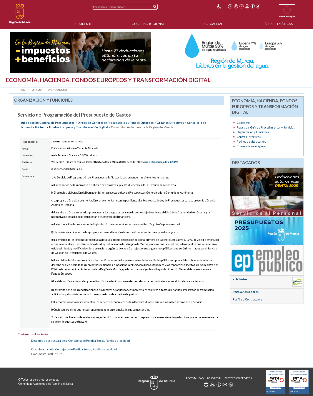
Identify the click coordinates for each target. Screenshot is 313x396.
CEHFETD (37, 90)
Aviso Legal (214, 378)
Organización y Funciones (253, 132)
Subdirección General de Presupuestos (47, 122)
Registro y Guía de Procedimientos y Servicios (266, 127)
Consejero (243, 122)
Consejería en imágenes (251, 146)
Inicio (22, 90)
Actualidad (213, 24)
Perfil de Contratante (247, 299)
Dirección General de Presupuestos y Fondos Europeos (116, 122)
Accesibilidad (195, 378)
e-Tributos (240, 279)
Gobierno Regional (148, 24)
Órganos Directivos (170, 122)
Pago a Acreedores (246, 292)
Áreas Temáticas (279, 24)
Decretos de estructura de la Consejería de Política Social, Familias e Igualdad (80, 340)
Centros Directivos (249, 137)
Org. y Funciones (57, 90)
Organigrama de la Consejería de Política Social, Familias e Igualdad (74, 349)
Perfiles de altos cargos (251, 141)
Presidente (83, 24)
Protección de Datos (238, 378)
